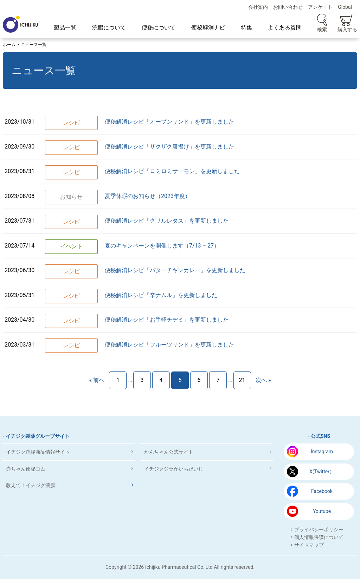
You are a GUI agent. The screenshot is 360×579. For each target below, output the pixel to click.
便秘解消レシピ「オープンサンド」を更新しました (169, 121)
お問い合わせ (288, 7)
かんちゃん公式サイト (168, 452)
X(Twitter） (321, 471)
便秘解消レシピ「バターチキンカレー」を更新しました (175, 270)
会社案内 (258, 7)
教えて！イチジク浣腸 (30, 485)
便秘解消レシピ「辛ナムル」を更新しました (161, 295)
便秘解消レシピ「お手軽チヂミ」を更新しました (167, 319)
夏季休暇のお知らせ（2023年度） (148, 196)
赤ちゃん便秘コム (25, 469)
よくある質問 (285, 27)
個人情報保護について (318, 537)
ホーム (9, 44)
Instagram (322, 451)
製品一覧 (65, 27)
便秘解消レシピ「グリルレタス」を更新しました (167, 220)
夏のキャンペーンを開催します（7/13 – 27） (162, 245)
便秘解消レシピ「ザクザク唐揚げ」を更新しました (169, 146)
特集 (246, 27)
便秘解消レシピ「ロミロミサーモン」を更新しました (172, 171)
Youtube (322, 511)
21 (242, 380)
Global (345, 7)
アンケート (320, 7)
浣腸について (109, 27)
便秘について (158, 27)
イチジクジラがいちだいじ (173, 469)
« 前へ (96, 380)
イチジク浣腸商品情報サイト (38, 452)
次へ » (263, 380)
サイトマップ (309, 545)
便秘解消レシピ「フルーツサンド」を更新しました (169, 344)
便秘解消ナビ (208, 27)
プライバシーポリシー (318, 529)
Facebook (322, 491)
